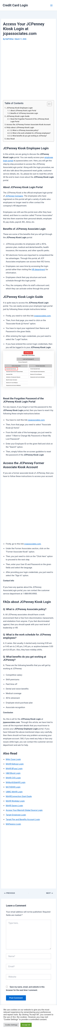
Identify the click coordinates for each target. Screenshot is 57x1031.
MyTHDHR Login (13, 787)
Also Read (10, 139)
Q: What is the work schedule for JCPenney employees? (30, 133)
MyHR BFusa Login (14, 768)
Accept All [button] (26, 1025)
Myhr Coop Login (13, 759)
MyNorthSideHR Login (15, 782)
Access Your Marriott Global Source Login (24, 810)
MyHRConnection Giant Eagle (19, 796)
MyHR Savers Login (14, 805)
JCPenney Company (14, 196)
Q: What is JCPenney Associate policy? (24, 130)
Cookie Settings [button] (11, 1025)
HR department (38, 269)
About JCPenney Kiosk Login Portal (23, 111)
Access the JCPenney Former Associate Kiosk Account (28, 124)
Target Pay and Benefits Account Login (23, 819)
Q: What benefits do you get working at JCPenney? (28, 136)
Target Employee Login (16, 815)
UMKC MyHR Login (14, 792)
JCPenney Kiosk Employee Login (19, 108)
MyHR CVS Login (13, 778)
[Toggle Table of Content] (48, 104)
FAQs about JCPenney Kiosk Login (20, 127)
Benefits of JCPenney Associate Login (24, 113)
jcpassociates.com (42, 316)
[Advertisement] (28, 70)
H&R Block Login (13, 773)
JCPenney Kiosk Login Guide (17, 116)
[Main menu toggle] (51, 5)
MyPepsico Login (13, 824)
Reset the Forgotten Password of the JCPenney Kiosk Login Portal (29, 120)
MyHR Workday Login (15, 801)
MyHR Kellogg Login (15, 764)
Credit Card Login (15, 5)
